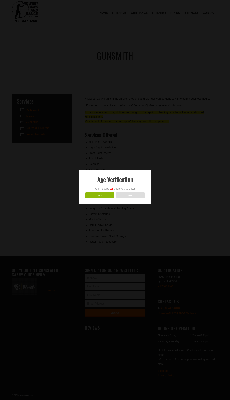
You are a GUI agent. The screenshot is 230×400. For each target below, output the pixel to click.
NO (130, 195)
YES (100, 195)
